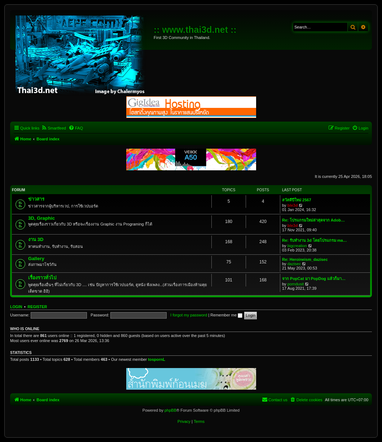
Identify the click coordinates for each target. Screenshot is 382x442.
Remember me (226, 315)
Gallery (36, 258)
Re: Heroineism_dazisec (305, 259)
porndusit (295, 284)
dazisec (294, 264)
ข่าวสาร (36, 199)
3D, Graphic (41, 218)
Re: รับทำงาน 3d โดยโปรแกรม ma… (314, 240)
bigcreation (297, 246)
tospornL (156, 359)
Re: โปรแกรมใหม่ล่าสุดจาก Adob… (313, 220)
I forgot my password (188, 315)
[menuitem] (53, 128)
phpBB (170, 410)
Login (16, 307)
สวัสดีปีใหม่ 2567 (296, 200)
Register (37, 307)
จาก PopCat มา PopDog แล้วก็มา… (314, 278)
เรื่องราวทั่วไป (42, 277)
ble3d (292, 205)
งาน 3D (36, 239)
